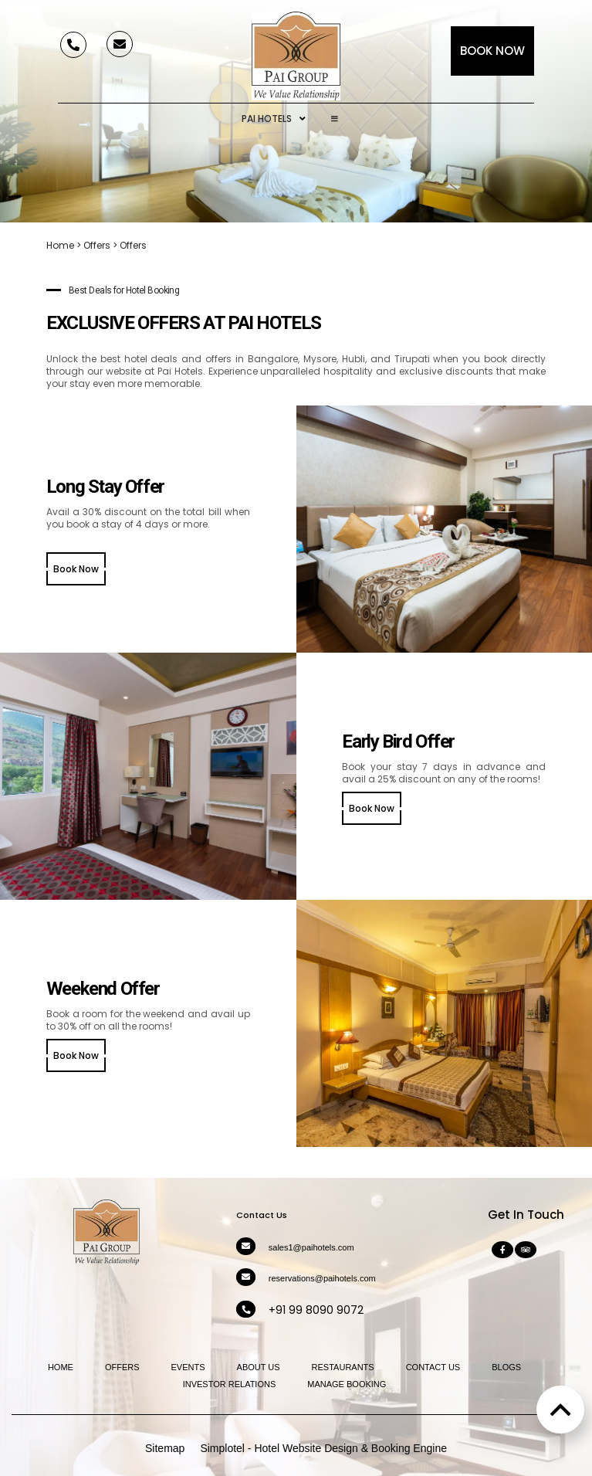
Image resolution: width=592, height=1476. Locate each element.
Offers (96, 245)
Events (188, 1367)
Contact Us (433, 1367)
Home (60, 245)
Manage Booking (346, 1384)
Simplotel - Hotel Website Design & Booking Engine (323, 1448)
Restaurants (343, 1367)
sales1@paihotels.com (311, 1247)
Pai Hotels (274, 118)
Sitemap (164, 1448)
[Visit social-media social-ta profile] (525, 1249)
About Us (258, 1367)
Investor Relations (229, 1384)
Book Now (492, 50)
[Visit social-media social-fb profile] (502, 1249)
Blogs (506, 1367)
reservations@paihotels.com (322, 1278)
